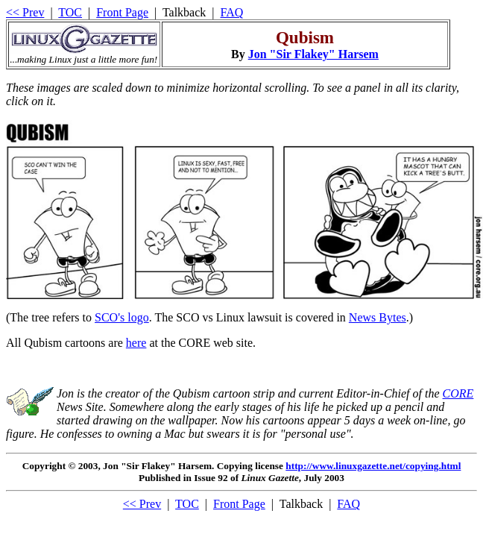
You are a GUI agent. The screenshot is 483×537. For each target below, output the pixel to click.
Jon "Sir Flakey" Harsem (313, 54)
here (136, 342)
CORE (458, 393)
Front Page (122, 12)
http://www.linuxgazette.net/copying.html (373, 465)
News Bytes (377, 317)
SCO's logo (122, 317)
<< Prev (25, 12)
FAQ (232, 12)
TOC (70, 12)
